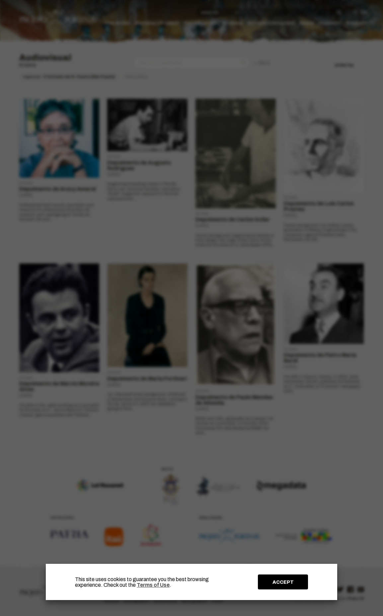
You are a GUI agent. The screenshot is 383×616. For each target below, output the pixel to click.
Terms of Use (153, 585)
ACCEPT (283, 582)
